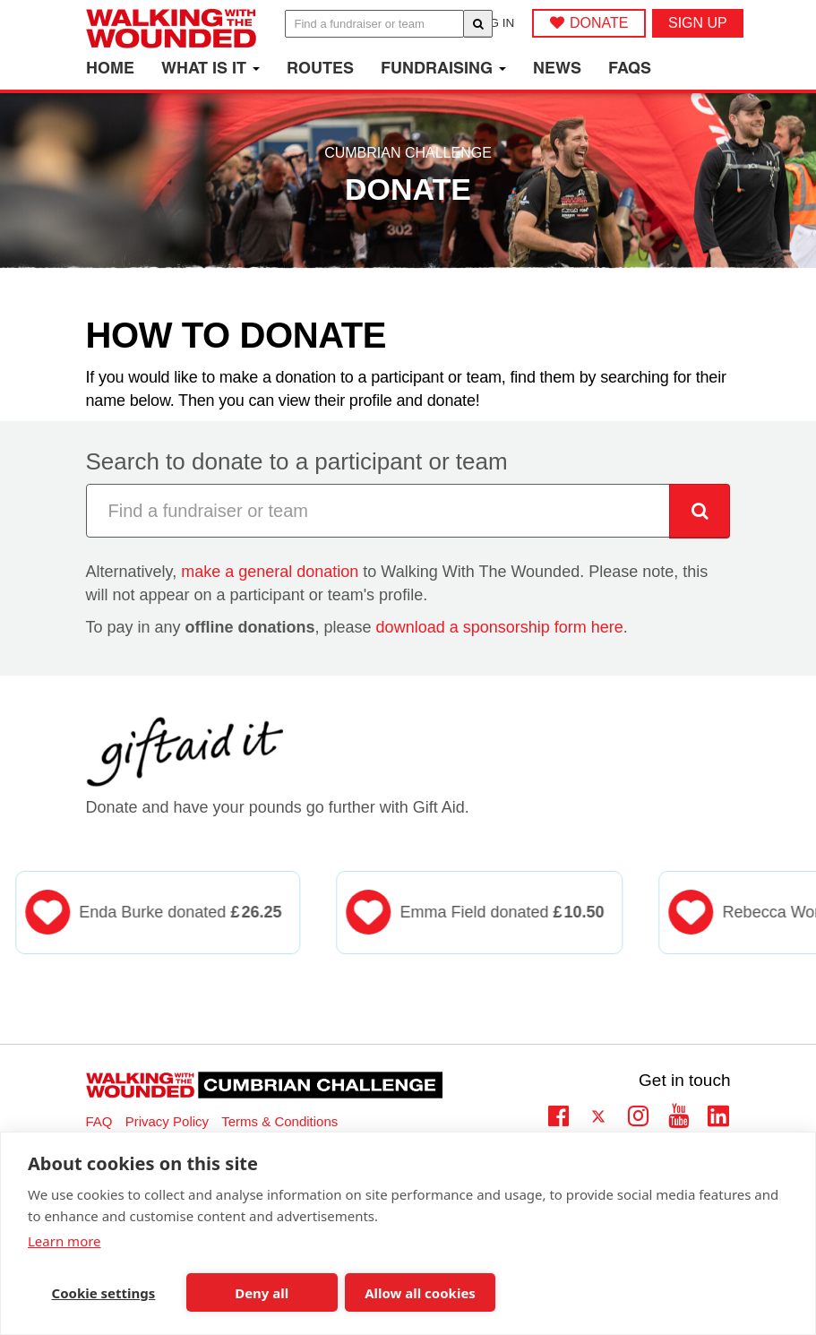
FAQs (629, 67)
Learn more (64, 1241)
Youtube (678, 1113)
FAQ (99, 1121)
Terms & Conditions (279, 1121)
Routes (320, 67)
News (557, 67)
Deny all (261, 1293)
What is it (210, 67)
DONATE (599, 22)
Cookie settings (104, 1293)
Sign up (697, 22)
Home (110, 67)
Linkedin (719, 1117)
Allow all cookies (420, 1293)
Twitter (599, 1117)
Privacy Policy (167, 1121)
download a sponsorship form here (499, 627)
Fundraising (443, 67)
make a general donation (269, 572)
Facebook (558, 1113)
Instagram (638, 1113)
